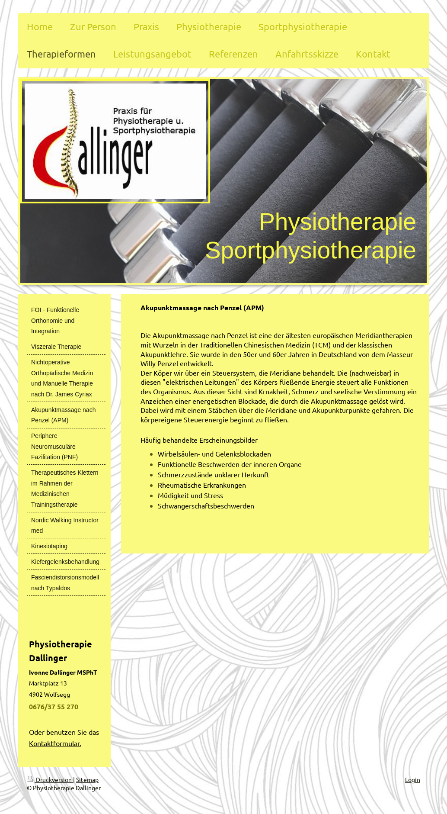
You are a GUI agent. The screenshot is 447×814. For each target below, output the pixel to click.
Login (412, 779)
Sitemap (87, 779)
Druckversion (50, 779)
